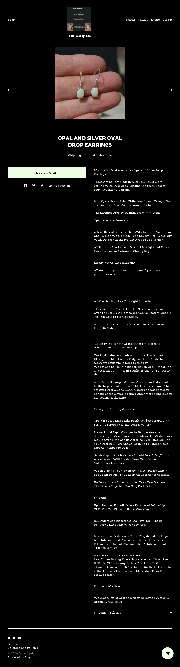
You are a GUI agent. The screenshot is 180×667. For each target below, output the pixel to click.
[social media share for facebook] (25, 184)
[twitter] (14, 638)
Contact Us (15, 644)
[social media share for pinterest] (42, 184)
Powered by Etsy (19, 657)
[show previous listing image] (16, 89)
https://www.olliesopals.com (114, 262)
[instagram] (9, 638)
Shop (11, 19)
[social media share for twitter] (33, 184)
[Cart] (168, 653)
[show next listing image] (163, 89)
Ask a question (59, 185)
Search (130, 19)
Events (156, 19)
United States (94, 155)
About (167, 19)
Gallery (143, 19)
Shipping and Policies (23, 647)
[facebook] (19, 638)
